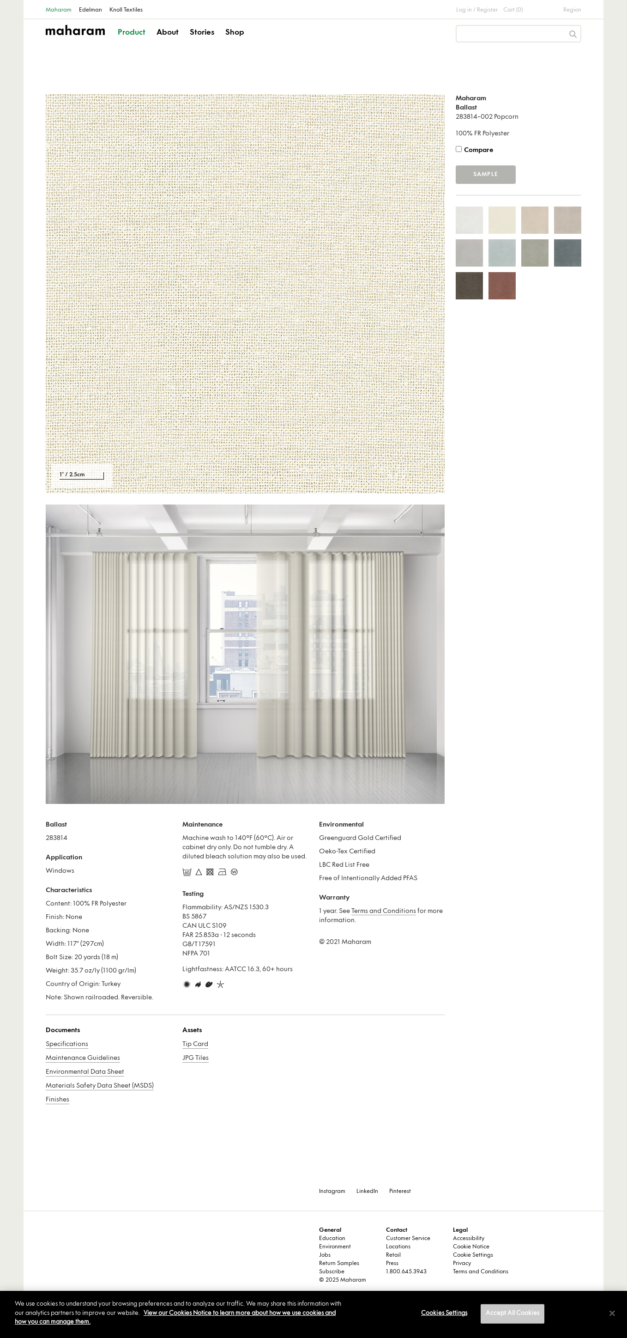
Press (392, 1263)
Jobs (325, 1255)
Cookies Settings (444, 1313)
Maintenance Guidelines (83, 1058)
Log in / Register (477, 10)
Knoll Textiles (126, 10)
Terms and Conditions (383, 911)
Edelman (90, 10)
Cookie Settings (473, 1255)
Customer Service (408, 1238)
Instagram (332, 1191)
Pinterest (400, 1191)
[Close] (612, 1313)
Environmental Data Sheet (85, 1072)
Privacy (462, 1263)
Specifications (67, 1044)
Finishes (57, 1099)
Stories (202, 33)
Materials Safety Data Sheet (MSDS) (100, 1086)
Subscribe (331, 1272)
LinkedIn (367, 1191)
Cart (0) (513, 10)
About (168, 33)
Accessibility (468, 1238)
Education (332, 1238)
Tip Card (195, 1044)
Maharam (59, 10)
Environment (335, 1247)
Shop (234, 33)
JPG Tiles (195, 1058)
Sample (485, 174)
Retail (393, 1255)
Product (131, 33)
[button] (132, 41)
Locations (398, 1247)
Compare (478, 150)
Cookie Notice (471, 1247)
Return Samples (339, 1263)
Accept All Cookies (512, 1313)
